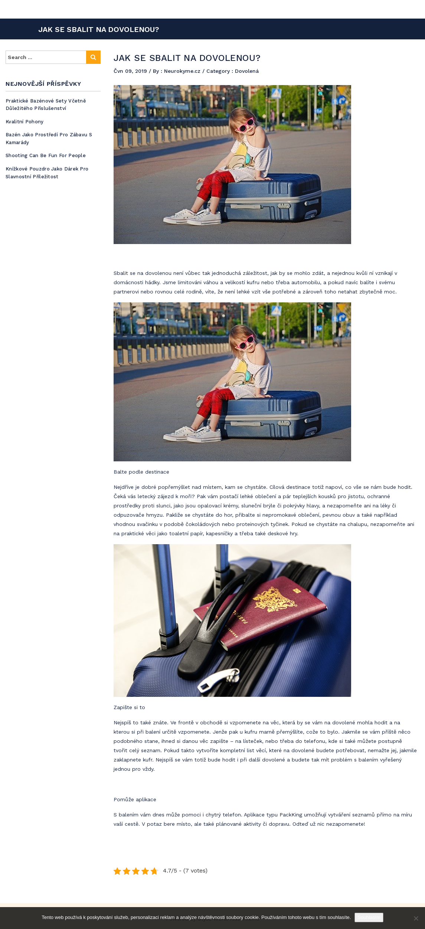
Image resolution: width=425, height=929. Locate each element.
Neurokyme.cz (183, 71)
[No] (415, 918)
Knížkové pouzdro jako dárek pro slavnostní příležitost (47, 172)
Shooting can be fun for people (46, 155)
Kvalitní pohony (25, 121)
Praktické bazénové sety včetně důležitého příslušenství (46, 104)
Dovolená (247, 71)
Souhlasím (368, 917)
